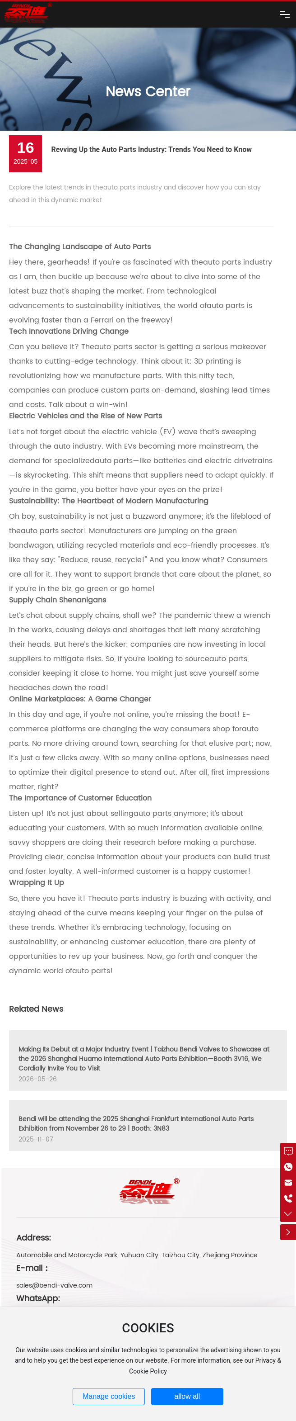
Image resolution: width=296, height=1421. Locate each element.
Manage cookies (109, 1396)
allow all (187, 1396)
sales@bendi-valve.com (54, 1285)
